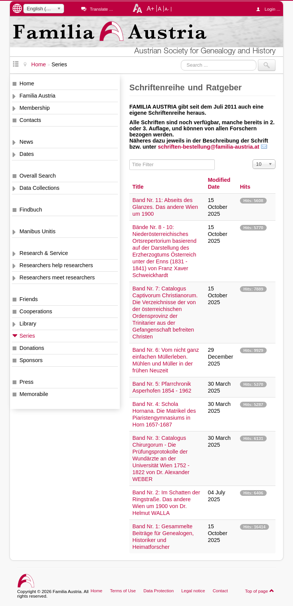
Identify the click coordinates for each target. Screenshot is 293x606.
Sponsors (31, 360)
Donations (31, 348)
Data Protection (158, 590)
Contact (220, 590)
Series (27, 336)
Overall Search (37, 176)
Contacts (30, 120)
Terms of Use (123, 590)
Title (137, 187)
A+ (150, 8)
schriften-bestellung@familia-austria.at (208, 147)
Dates (26, 154)
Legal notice (193, 590)
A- (167, 9)
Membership (34, 108)
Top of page (259, 590)
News (26, 142)
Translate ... (101, 9)
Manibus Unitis (37, 231)
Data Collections (39, 188)
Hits (245, 187)
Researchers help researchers (56, 265)
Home (26, 83)
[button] (212, 147)
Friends (28, 299)
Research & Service (43, 253)
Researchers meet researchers (57, 277)
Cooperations (35, 311)
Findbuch (30, 210)
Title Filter (129, 159)
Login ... (269, 9)
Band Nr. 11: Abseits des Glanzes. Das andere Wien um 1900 (165, 207)
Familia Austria (37, 96)
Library (27, 324)
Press (26, 382)
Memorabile (33, 394)
